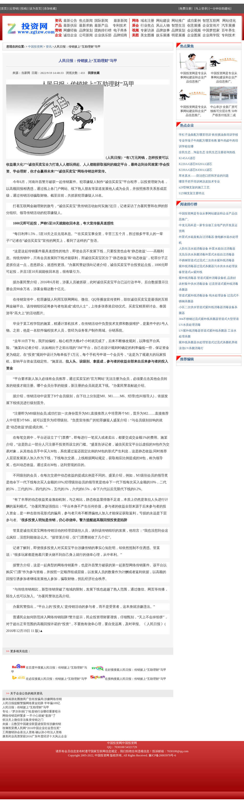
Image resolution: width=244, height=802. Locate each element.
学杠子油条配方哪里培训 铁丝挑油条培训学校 (208, 134)
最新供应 (70, 25)
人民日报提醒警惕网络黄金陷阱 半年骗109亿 (31, 703)
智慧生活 (178, 25)
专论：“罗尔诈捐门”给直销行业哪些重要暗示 (31, 711)
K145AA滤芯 (187, 158)
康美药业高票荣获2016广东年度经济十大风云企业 (34, 736)
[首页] (4, 8)
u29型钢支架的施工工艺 (194, 187)
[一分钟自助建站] (220, 8)
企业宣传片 (211, 25)
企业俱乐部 (103, 35)
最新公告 (70, 21)
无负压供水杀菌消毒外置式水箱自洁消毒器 (206, 254)
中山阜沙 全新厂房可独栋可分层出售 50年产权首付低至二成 (223, 111)
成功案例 (194, 21)
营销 (58, 30)
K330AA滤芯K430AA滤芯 (195, 170)
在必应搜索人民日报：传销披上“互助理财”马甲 (56, 678)
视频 (135, 30)
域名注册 (147, 21)
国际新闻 (101, 21)
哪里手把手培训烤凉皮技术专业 (199, 181)
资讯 (58, 21)
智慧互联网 (212, 21)
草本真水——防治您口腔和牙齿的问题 (204, 175)
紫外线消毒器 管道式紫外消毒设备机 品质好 (207, 278)
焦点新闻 (86, 21)
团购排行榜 (103, 30)
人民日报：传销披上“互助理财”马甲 (25, 707)
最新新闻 (120, 21)
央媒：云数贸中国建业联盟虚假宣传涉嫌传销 (31, 724)
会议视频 (194, 30)
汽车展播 (228, 25)
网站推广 (178, 21)
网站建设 (163, 21)
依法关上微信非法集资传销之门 (22, 719)
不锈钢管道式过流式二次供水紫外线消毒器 (206, 260)
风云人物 (163, 25)
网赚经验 (70, 30)
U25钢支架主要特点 (191, 193)
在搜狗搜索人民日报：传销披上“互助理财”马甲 (135, 678)
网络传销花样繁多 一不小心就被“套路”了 (29, 715)
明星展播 (178, 35)
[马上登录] (201, 8)
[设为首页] (35, 8)
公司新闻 (86, 35)
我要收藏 (94, 73)
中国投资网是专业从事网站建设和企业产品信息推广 (193, 77)
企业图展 (194, 35)
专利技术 (119, 25)
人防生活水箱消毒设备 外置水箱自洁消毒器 (207, 248)
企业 (58, 35)
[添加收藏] (50, 8)
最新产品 (101, 25)
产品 (58, 25)
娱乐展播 (163, 35)
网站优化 (229, 21)
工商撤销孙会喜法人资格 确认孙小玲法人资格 (32, 732)
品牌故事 (163, 30)
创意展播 (194, 25)
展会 (135, 25)
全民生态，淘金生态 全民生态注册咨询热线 (207, 152)
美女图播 (147, 35)
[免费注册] (185, 8)
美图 (135, 35)
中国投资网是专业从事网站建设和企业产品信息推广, (224, 77)
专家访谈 (147, 30)
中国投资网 (35, 46)
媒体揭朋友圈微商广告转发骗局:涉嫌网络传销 (32, 699)
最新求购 (86, 25)
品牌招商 (120, 35)
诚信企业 (70, 35)
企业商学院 (211, 35)
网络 (135, 21)
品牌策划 (86, 30)
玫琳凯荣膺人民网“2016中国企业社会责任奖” (31, 728)
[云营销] (14, 8)
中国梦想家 (211, 30)
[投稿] (24, 8)
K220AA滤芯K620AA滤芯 (195, 164)
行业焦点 (147, 25)
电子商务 (120, 30)
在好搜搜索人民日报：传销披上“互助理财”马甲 (135, 669)
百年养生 (228, 30)
